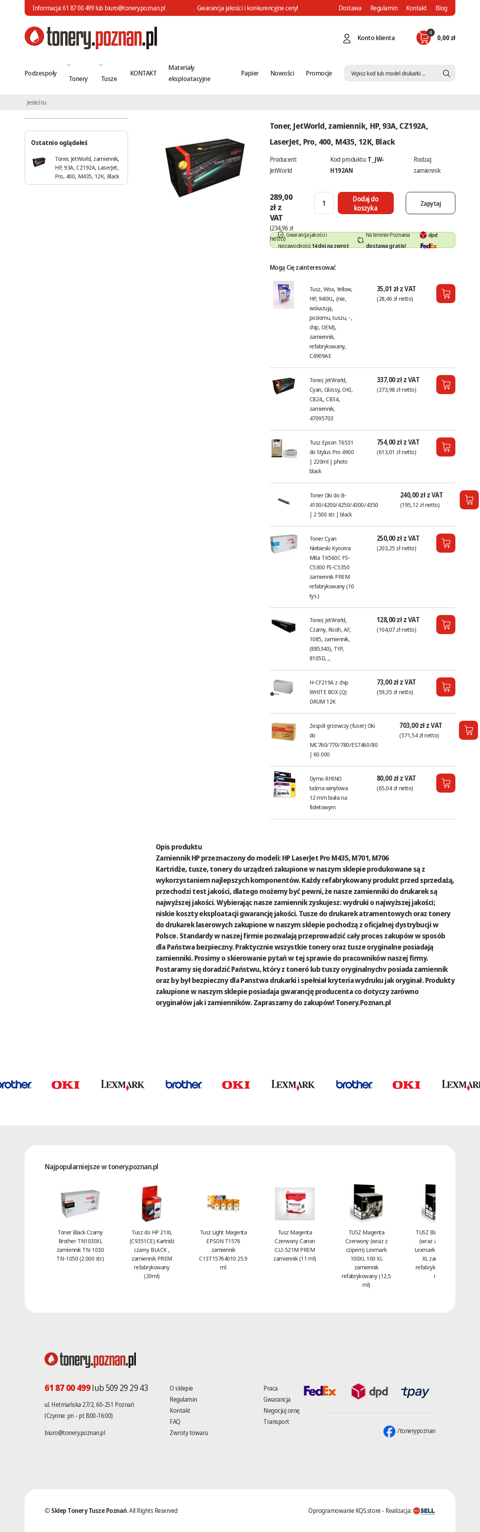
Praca (270, 1388)
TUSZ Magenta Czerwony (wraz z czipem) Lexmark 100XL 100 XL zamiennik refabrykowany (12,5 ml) (366, 1258)
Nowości (282, 72)
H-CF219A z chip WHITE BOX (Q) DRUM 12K (329, 691)
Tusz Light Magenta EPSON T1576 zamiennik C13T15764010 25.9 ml (223, 1249)
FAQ (175, 1421)
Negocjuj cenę (281, 1410)
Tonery (78, 78)
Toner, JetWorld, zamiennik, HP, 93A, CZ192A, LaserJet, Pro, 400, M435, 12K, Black (87, 167)
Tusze (109, 78)
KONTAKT (143, 72)
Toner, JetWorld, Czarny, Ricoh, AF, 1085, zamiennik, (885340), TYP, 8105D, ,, (330, 639)
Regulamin (384, 8)
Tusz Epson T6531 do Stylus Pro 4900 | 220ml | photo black (332, 456)
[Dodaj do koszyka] (370, 203)
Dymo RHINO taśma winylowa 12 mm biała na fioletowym (329, 792)
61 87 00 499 (78, 8)
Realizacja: (410, 1510)
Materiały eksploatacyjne (189, 73)
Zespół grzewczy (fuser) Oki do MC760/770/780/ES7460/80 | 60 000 (344, 740)
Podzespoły (41, 72)
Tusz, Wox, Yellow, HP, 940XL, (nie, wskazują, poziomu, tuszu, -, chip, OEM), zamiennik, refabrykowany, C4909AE (331, 322)
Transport (276, 1421)
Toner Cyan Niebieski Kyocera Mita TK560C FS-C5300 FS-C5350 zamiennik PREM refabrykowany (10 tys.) (332, 567)
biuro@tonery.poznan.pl (75, 1432)
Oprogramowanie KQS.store (344, 1510)
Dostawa (350, 8)
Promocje (319, 72)
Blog (441, 8)
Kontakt (416, 8)
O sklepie (181, 1388)
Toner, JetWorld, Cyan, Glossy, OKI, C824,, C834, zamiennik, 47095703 (331, 399)
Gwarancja (276, 1399)
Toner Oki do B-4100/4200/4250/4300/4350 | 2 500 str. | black (344, 504)
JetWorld (281, 170)
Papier (250, 72)
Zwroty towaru (189, 1432)
